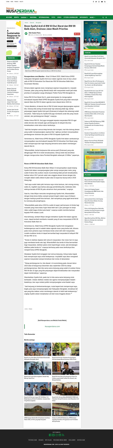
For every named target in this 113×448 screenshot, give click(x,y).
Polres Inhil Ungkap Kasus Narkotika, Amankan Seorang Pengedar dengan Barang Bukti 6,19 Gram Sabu (94, 210)
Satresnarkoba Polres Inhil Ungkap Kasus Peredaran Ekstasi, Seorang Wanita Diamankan (94, 201)
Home (9, 17)
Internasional (44, 17)
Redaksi (41, 440)
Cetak (77, 33)
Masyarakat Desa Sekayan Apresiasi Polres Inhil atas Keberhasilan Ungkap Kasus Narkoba (95, 181)
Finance (16, 1)
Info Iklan (48, 440)
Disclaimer (72, 440)
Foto (53, 17)
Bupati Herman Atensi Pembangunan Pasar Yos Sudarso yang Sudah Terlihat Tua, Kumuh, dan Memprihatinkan (64, 378)
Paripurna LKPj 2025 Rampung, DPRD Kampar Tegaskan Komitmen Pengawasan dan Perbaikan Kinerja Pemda (65, 419)
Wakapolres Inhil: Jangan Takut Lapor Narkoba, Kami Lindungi (13, 102)
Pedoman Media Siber (60, 440)
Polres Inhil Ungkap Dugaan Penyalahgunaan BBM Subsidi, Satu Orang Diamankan (94, 191)
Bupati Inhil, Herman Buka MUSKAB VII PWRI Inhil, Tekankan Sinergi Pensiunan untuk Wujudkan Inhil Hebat (65, 398)
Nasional (33, 17)
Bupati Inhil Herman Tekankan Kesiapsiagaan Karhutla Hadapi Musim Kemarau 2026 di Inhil (95, 66)
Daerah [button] (23, 17)
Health (21, 1)
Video (59, 17)
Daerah (32, 22)
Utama (7, 1)
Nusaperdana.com (52, 326)
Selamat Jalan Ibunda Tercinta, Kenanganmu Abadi (13, 111)
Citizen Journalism (71, 17)
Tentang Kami (32, 440)
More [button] (92, 17)
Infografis (84, 17)
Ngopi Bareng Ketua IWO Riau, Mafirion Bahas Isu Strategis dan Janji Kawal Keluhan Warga (95, 220)
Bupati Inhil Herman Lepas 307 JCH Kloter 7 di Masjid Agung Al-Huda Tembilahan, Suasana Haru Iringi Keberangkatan (37, 398)
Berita (16, 17)
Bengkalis (38, 22)
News (12, 1)
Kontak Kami (81, 440)
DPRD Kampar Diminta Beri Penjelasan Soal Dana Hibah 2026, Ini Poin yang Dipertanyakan (95, 113)
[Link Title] (50, 435)
